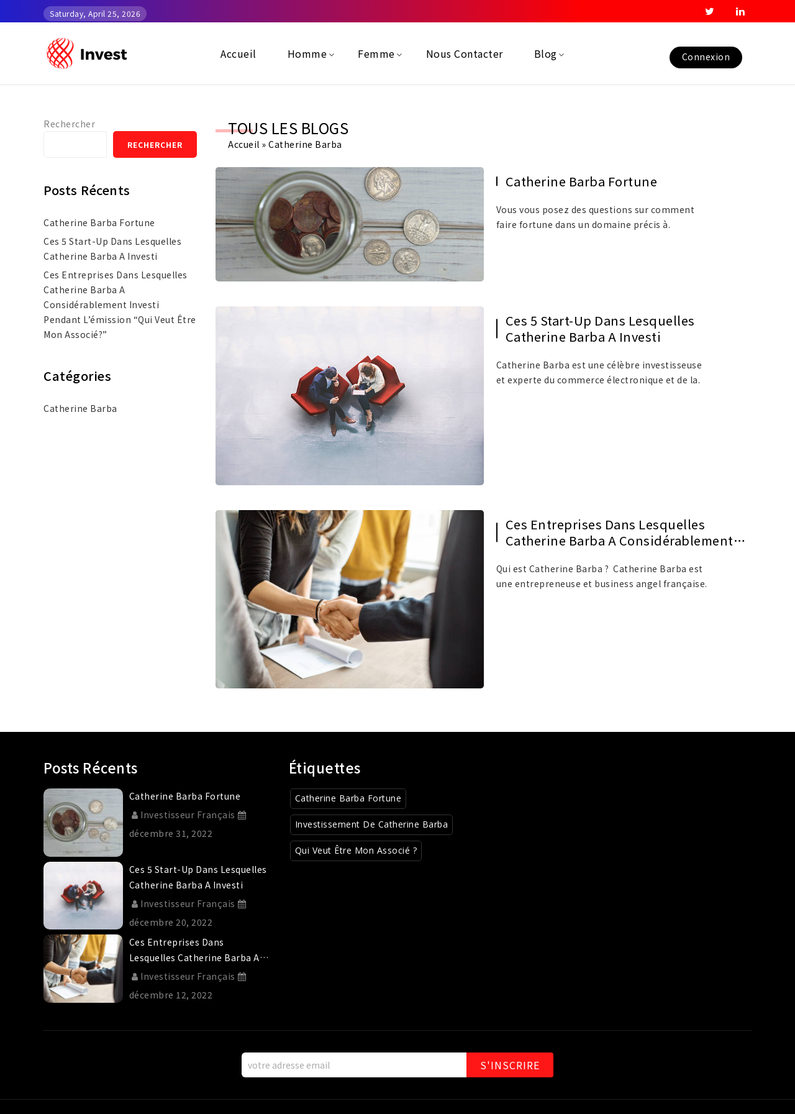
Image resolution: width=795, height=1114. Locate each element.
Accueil (244, 144)
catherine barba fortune (582, 181)
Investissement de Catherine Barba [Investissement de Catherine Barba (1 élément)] (371, 824)
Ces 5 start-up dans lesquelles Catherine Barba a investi (600, 329)
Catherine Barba (80, 408)
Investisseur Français (183, 814)
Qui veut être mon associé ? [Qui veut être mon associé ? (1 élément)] (356, 850)
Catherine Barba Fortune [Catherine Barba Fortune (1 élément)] (348, 798)
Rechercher (69, 123)
